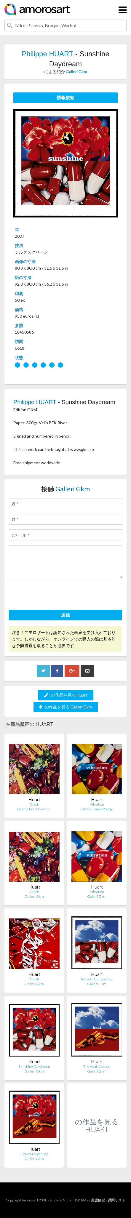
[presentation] (54, 595)
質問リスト (116, 1200)
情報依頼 (65, 97)
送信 (65, 614)
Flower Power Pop (34, 1154)
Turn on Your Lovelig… (97, 979)
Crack (34, 804)
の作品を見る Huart (65, 694)
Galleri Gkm (76, 71)
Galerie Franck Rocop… (34, 809)
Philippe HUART (47, 54)
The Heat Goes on (96, 1066)
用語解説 (98, 1200)
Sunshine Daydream (34, 1066)
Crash (34, 979)
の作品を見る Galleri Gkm (65, 706)
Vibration (97, 804)
